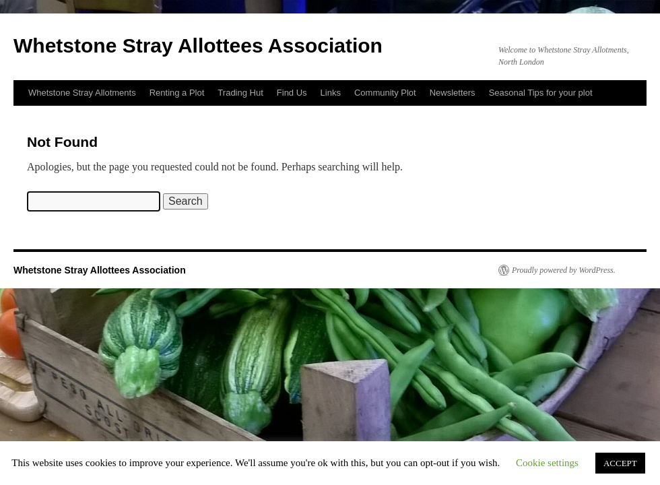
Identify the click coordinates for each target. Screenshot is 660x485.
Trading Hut (240, 93)
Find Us (292, 93)
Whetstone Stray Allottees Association (198, 45)
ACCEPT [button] (620, 463)
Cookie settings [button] (547, 462)
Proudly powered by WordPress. (564, 270)
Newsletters (452, 93)
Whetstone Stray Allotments (82, 93)
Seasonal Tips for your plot (541, 93)
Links (331, 93)
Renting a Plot (177, 93)
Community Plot (385, 93)
